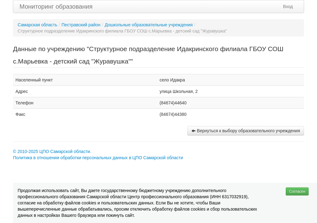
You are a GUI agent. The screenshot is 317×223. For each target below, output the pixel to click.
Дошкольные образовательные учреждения (149, 24)
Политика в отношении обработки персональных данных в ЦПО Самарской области (98, 157)
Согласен (297, 191)
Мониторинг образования (56, 6)
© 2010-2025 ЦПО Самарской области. (52, 151)
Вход (288, 6)
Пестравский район (81, 24)
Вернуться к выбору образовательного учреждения (245, 130)
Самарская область (37, 24)
